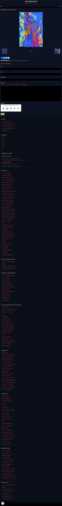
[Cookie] (2, 503)
